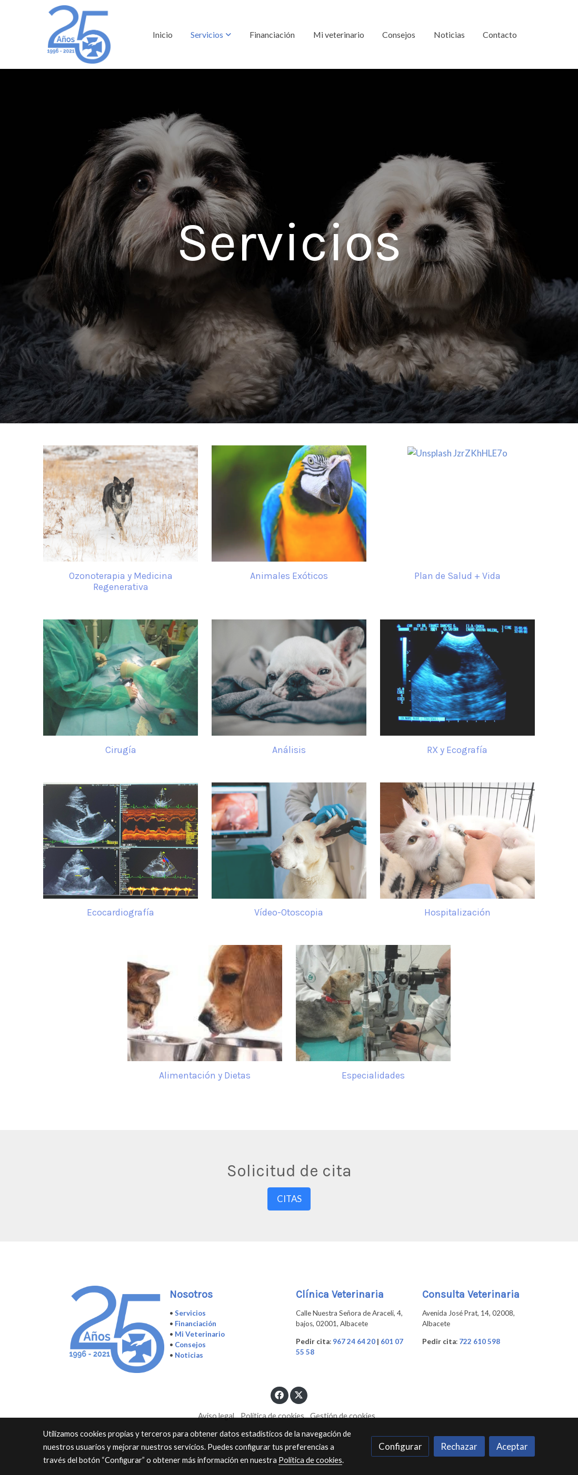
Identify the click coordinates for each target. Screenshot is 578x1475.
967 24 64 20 (354, 1341)
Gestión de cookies (342, 1415)
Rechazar (459, 1446)
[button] (211, 35)
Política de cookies (272, 1415)
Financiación (195, 1323)
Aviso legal (216, 1415)
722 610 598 (479, 1341)
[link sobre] (99, 1330)
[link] (79, 34)
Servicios (190, 1313)
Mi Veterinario (200, 1334)
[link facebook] (279, 1394)
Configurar (400, 1446)
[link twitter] (299, 1394)
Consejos (190, 1344)
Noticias (189, 1355)
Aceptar (512, 1446)
